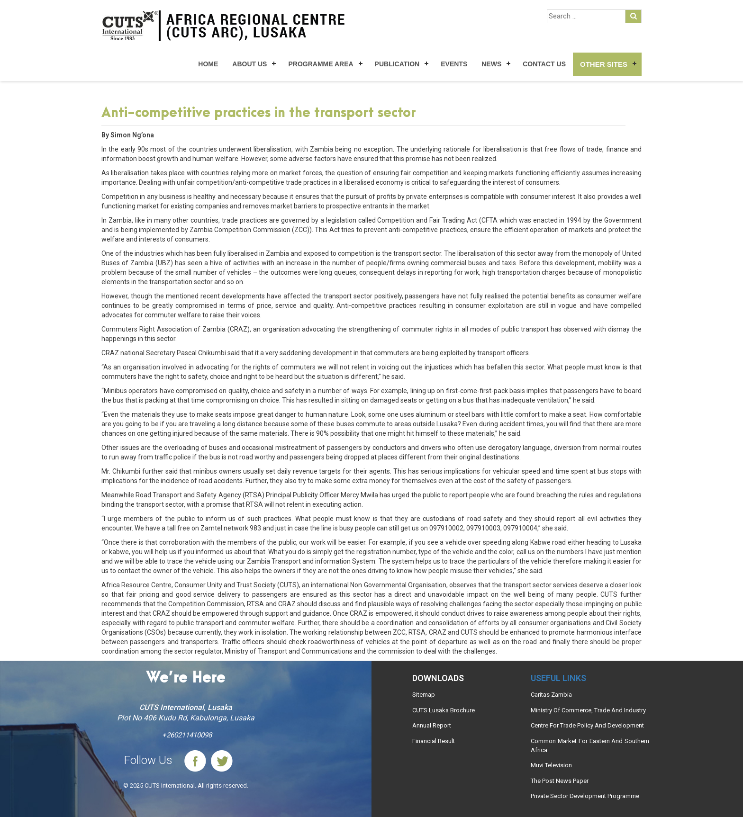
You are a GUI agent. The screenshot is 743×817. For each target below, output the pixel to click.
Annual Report (431, 725)
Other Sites (603, 64)
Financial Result (433, 741)
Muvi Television (551, 765)
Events (454, 64)
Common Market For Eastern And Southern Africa (590, 745)
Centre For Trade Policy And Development (587, 725)
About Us (249, 64)
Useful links (558, 678)
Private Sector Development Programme (585, 795)
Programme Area (320, 64)
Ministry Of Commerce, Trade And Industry (588, 710)
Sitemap (423, 694)
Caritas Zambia (551, 694)
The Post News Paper (560, 780)
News (491, 64)
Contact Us (544, 64)
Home (208, 64)
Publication (397, 64)
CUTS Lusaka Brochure (443, 710)
